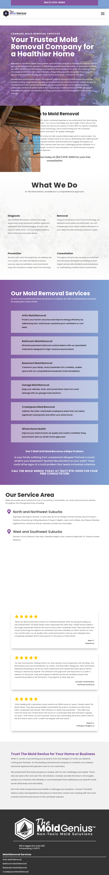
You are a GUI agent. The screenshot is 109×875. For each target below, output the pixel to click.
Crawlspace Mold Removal (15, 863)
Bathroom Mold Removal (15, 855)
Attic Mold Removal (12, 851)
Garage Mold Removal (13, 867)
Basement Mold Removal (15, 859)
